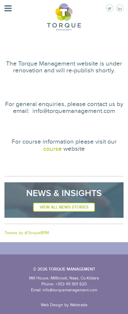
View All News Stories (64, 207)
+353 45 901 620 (71, 284)
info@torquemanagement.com (70, 290)
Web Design (52, 304)
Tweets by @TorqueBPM (26, 232)
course (52, 149)
